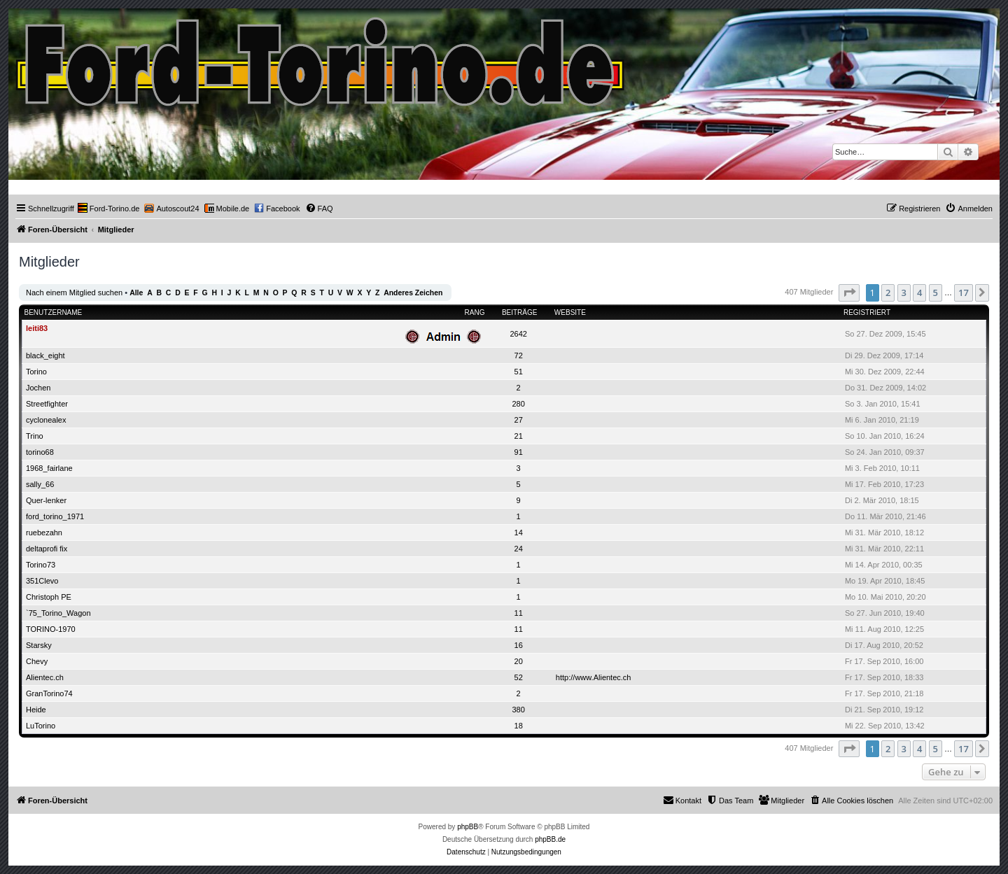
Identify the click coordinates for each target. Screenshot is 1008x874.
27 (518, 420)
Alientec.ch (45, 677)
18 (518, 725)
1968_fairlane (49, 468)
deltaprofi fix (46, 548)
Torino (36, 371)
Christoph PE (48, 597)
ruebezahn (44, 532)
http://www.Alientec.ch (593, 677)
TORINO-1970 (51, 629)
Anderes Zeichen (413, 293)
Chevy (37, 661)
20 (518, 661)
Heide (36, 709)
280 (518, 404)
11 (518, 613)
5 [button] (935, 292)
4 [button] (919, 292)
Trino (34, 436)
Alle (136, 293)
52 (518, 677)
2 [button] (888, 292)
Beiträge (520, 312)
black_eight (45, 355)
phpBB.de (550, 839)
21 (518, 436)
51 (518, 371)
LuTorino (40, 725)
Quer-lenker (46, 500)
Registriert (867, 312)
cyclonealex (46, 420)
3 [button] (904, 292)
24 (518, 548)
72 (518, 355)
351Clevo (42, 581)
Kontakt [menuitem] (682, 800)
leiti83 (37, 328)
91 (518, 452)
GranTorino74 (49, 693)
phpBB (467, 827)
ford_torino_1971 (55, 516)
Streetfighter (47, 404)
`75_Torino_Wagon (58, 613)
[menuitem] (109, 208)
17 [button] (963, 292)
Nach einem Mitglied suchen (74, 292)
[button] (849, 292)
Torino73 (40, 565)
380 (518, 709)
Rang (475, 312)
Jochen (38, 387)
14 (518, 532)
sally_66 (40, 484)
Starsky (39, 645)
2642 (518, 334)
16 (518, 645)
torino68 (40, 452)
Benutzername (53, 312)
